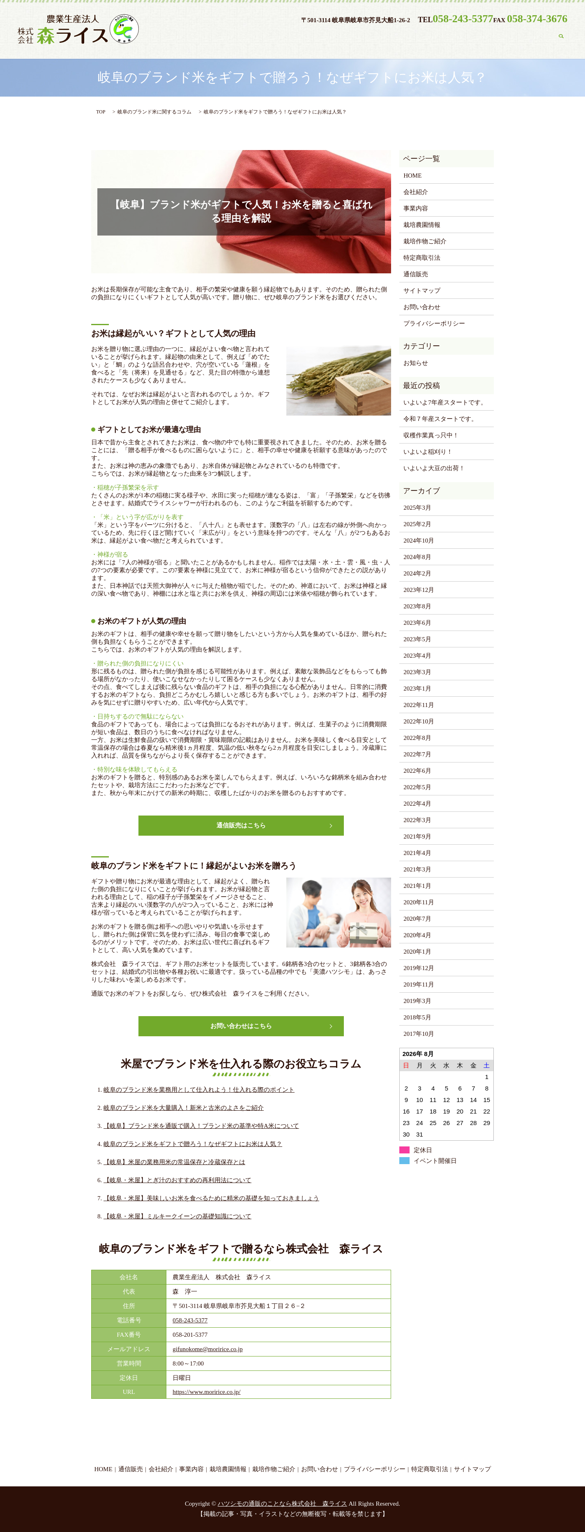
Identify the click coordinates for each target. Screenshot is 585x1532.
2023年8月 (417, 606)
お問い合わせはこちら (241, 1026)
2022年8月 (417, 738)
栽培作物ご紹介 (468, 37)
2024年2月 (417, 573)
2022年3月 (417, 820)
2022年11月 (418, 705)
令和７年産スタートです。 (440, 419)
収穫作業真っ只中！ (431, 435)
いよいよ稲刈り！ (428, 451)
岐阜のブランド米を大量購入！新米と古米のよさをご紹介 (184, 1108)
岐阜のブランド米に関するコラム (154, 112)
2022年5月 (417, 787)
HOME (236, 37)
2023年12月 (418, 590)
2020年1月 (417, 951)
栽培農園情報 (410, 37)
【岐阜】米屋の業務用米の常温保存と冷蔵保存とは (174, 1162)
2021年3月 (417, 869)
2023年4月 (417, 655)
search (561, 38)
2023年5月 (417, 639)
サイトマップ (421, 290)
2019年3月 (417, 1001)
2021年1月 (417, 886)
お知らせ (415, 363)
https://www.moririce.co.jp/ (206, 1392)
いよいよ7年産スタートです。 (445, 402)
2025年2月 (417, 524)
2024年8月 (417, 557)
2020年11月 (418, 902)
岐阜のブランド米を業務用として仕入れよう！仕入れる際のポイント (199, 1089)
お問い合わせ (526, 37)
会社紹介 (318, 37)
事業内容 (361, 37)
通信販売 (276, 37)
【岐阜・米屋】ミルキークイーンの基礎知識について (177, 1216)
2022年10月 (418, 721)
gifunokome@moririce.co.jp (207, 1349)
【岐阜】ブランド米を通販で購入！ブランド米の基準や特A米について (201, 1126)
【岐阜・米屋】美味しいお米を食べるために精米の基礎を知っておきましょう (211, 1198)
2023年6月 (417, 622)
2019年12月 (418, 968)
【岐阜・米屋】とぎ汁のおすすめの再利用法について (177, 1180)
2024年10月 (418, 540)
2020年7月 (417, 918)
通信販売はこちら (241, 825)
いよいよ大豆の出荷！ (434, 468)
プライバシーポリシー (434, 323)
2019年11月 (418, 984)
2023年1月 (417, 688)
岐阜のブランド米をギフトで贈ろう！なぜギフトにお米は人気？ (193, 1144)
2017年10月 (418, 1034)
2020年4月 (417, 935)
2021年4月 (417, 853)
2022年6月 (417, 770)
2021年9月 (417, 836)
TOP (100, 112)
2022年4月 (417, 803)
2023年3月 (417, 672)
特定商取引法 (421, 257)
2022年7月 (417, 754)
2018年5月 (417, 1017)
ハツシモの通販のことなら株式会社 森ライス (282, 1503)
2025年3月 (417, 507)
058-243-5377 (190, 1320)
